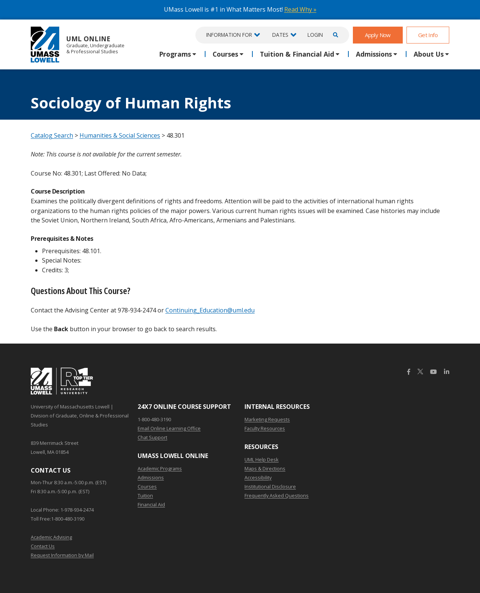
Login (315, 34)
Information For (229, 34)
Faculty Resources (264, 428)
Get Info (428, 35)
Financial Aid (151, 504)
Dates (280, 34)
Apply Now (378, 35)
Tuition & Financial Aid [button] (297, 54)
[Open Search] (334, 35)
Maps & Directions (264, 468)
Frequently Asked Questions (276, 495)
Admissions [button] (374, 54)
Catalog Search (52, 135)
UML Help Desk (261, 459)
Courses (147, 486)
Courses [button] (225, 54)
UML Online (77, 44)
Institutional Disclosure (270, 486)
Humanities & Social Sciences (120, 135)
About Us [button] (429, 54)
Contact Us (43, 546)
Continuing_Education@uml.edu (210, 310)
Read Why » (300, 9)
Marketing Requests (267, 419)
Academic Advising (51, 537)
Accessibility (258, 477)
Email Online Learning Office (169, 428)
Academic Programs (160, 468)
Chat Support (152, 437)
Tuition (145, 495)
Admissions (151, 477)
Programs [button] (175, 54)
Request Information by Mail (62, 555)
